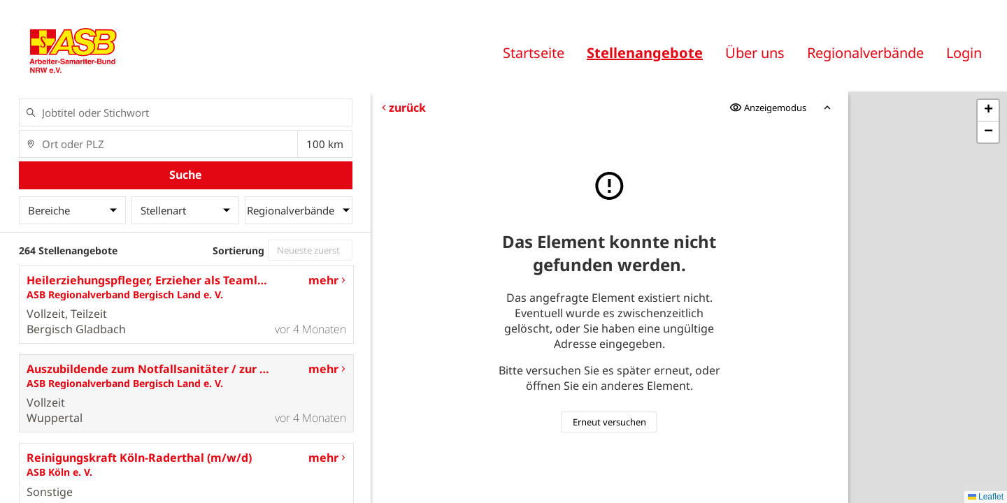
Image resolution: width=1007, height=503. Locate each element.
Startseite (533, 52)
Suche (185, 174)
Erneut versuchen (609, 422)
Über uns (755, 52)
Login (964, 52)
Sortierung (238, 250)
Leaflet (986, 497)
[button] (988, 111)
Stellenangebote (645, 52)
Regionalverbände (865, 52)
